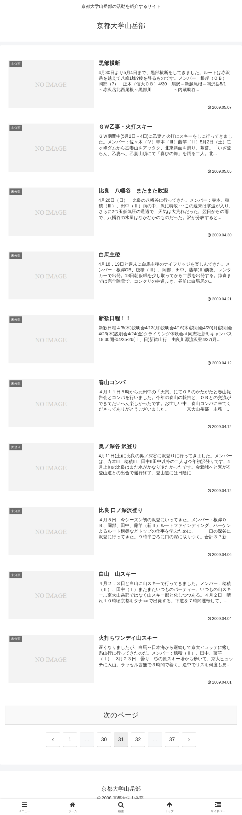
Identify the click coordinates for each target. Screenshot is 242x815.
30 (104, 740)
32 (138, 740)
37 (172, 740)
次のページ (121, 715)
